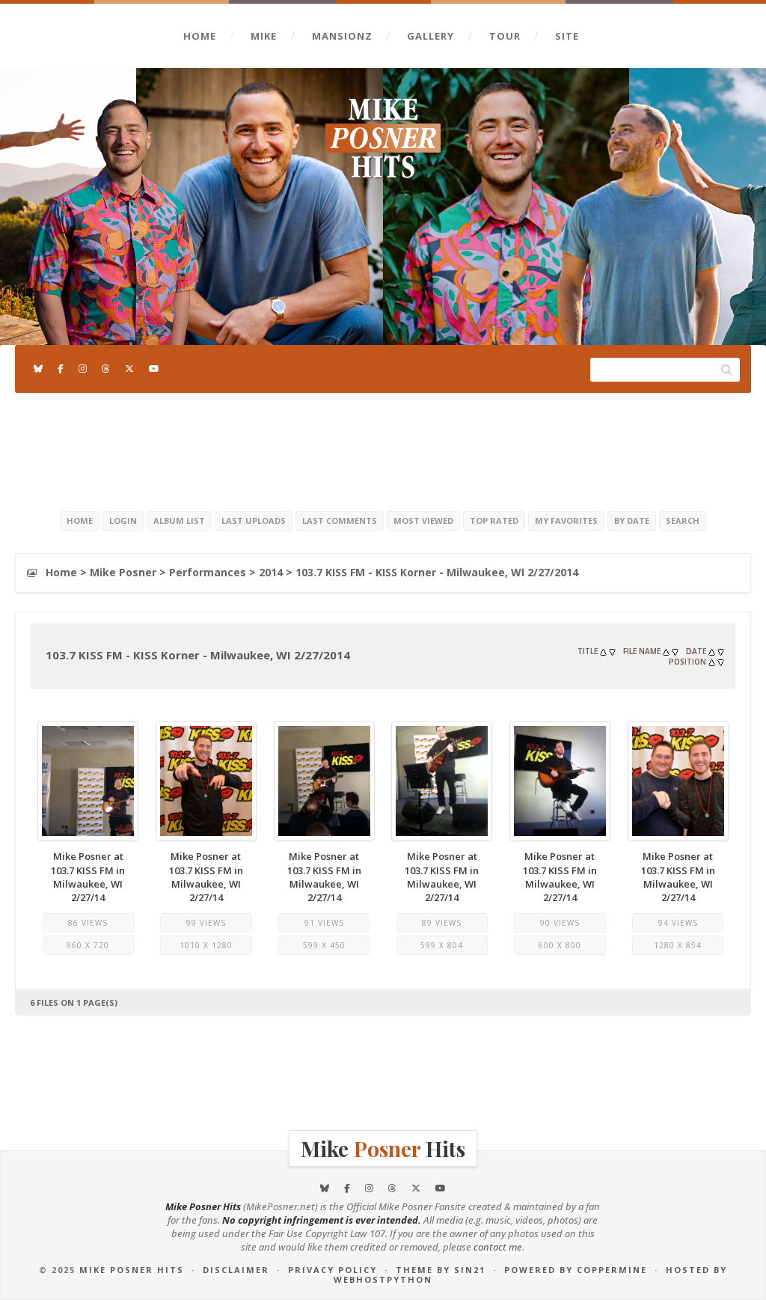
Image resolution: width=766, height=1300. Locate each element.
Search (682, 520)
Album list (179, 520)
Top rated (494, 520)
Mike (264, 36)
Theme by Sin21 (440, 1269)
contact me (498, 1247)
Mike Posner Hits (131, 1269)
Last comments (339, 520)
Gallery (430, 36)
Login (123, 520)
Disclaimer (236, 1269)
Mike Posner (123, 572)
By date (631, 520)
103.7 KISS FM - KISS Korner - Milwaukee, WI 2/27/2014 (436, 572)
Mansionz (342, 36)
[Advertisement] (383, 449)
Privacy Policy (332, 1269)
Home (199, 36)
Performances (207, 572)
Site (567, 36)
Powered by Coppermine (575, 1269)
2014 (271, 572)
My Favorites (566, 520)
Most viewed (423, 520)
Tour (505, 36)
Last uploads (253, 520)
